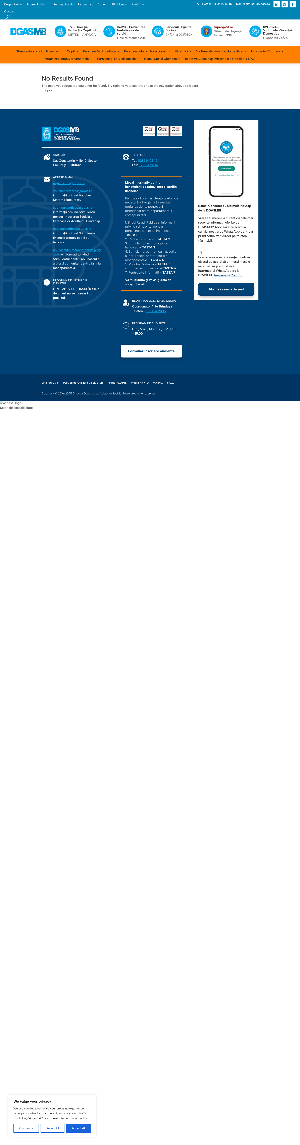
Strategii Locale (63, 4)
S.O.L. (170, 382)
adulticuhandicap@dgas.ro (73, 207)
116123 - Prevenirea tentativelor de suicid (131, 30)
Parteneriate (85, 4)
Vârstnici (181, 51)
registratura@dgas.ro (69, 183)
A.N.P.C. (158, 382)
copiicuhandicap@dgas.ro (72, 229)
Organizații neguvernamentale (66, 59)
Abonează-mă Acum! (226, 289)
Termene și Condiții (228, 275)
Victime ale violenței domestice (219, 51)
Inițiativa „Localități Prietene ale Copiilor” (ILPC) (220, 59)
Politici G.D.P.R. (117, 382)
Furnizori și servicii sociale (116, 59)
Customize (26, 1128)
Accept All (78, 1128)
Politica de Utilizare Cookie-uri (83, 382)
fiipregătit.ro (223, 27)
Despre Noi (11, 4)
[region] (52, 1116)
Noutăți (135, 4)
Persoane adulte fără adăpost (145, 51)
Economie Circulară (265, 51)
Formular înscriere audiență (151, 351)
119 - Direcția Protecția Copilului (82, 28)
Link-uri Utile (50, 382)
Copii (71, 51)
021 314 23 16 (148, 165)
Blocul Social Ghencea (160, 59)
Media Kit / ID (140, 382)
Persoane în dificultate (99, 51)
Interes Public (36, 4)
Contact (9, 11)
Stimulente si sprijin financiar (37, 51)
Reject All (52, 1128)
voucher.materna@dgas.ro (72, 191)
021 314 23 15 (147, 160)
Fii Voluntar (119, 4)
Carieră (102, 4)
